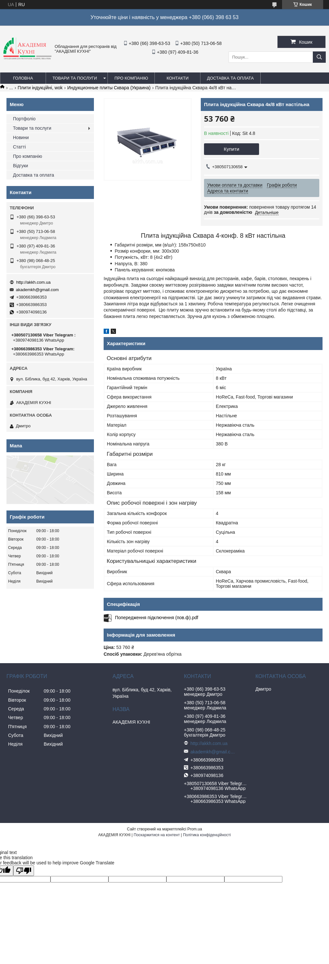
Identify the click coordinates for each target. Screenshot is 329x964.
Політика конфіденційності (207, 835)
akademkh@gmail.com (37, 289)
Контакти (177, 78)
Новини (21, 137)
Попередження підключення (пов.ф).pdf (156, 617)
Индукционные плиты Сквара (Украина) (109, 87)
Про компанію (131, 78)
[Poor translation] (23, 870)
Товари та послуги (74, 78)
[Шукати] (319, 57)
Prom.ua (194, 829)
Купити (231, 149)
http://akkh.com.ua (33, 282)
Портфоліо (24, 118)
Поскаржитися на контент (157, 835)
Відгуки (20, 165)
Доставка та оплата (230, 78)
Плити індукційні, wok (40, 87)
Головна (23, 78)
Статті (19, 146)
